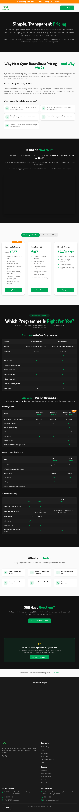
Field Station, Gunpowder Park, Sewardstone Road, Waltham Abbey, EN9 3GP (59, 793)
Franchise (44, 780)
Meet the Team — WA (48, 777)
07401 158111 (8, 797)
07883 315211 (47, 797)
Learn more (55, 673)
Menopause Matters (47, 759)
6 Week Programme (47, 747)
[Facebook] (2, 756)
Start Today (67, 8)
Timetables (44, 753)
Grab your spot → (56, 2)
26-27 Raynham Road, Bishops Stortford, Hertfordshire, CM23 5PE (17, 793)
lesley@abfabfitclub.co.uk (51, 800)
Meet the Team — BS (48, 774)
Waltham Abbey (49, 235)
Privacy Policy (45, 783)
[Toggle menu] (76, 8)
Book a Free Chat (39, 621)
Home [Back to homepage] (7, 808)
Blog (42, 762)
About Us (44, 770)
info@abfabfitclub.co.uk (11, 800)
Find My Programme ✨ (39, 657)
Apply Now (13, 290)
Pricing (43, 750)
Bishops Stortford (30, 235)
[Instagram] (6, 756)
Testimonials (45, 756)
